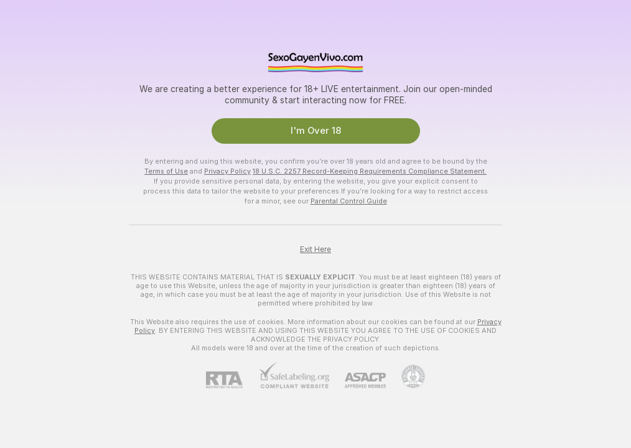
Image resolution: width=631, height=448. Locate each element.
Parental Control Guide (349, 201)
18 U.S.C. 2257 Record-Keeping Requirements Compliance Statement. (370, 171)
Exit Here (315, 249)
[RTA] (232, 379)
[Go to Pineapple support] (405, 376)
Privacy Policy (227, 171)
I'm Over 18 (316, 130)
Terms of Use (166, 171)
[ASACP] (357, 380)
